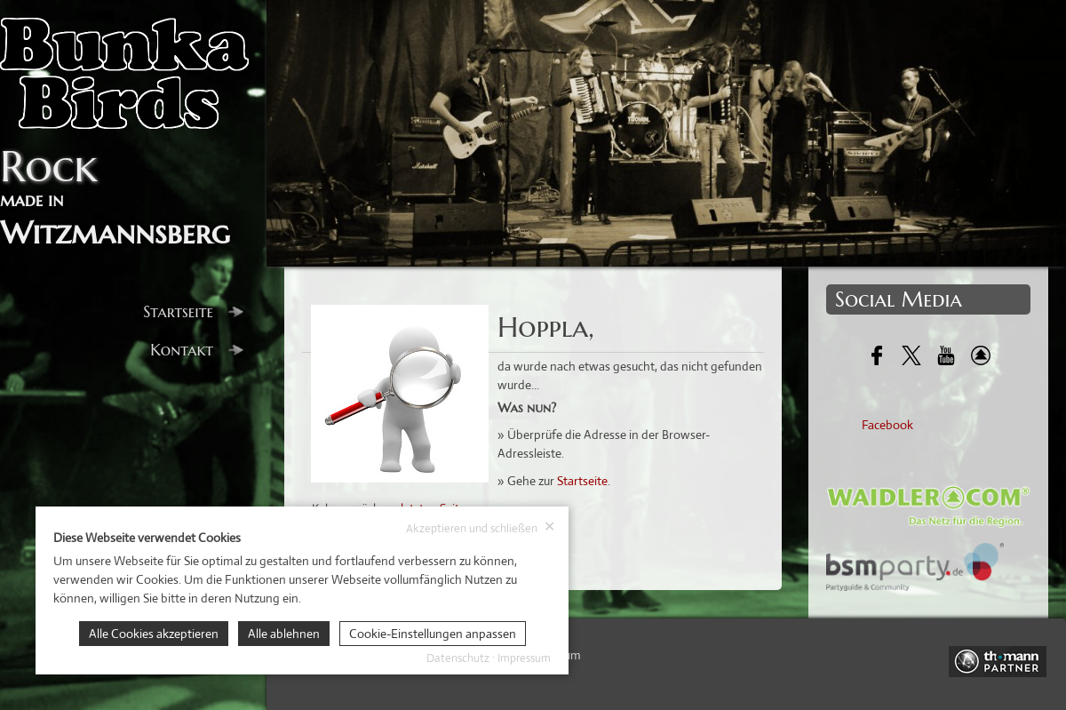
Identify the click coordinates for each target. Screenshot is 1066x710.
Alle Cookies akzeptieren (154, 634)
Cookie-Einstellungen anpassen (432, 634)
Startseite (193, 311)
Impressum (524, 658)
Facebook (887, 425)
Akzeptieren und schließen (480, 528)
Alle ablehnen (284, 634)
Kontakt (196, 349)
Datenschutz (457, 658)
